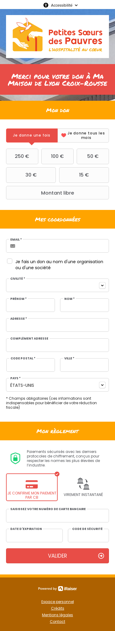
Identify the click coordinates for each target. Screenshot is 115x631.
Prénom (18, 299)
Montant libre (41, 192)
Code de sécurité (87, 529)
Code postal (23, 358)
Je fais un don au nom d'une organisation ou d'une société (59, 265)
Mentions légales (57, 614)
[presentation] (31, 135)
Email (16, 240)
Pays (15, 378)
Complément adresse (29, 338)
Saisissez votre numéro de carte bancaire (48, 509)
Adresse (18, 319)
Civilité (17, 279)
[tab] (32, 135)
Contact (57, 621)
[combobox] (57, 285)
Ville (69, 358)
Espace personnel (57, 601)
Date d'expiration (26, 529)
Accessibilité (61, 5)
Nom (69, 299)
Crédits (57, 608)
